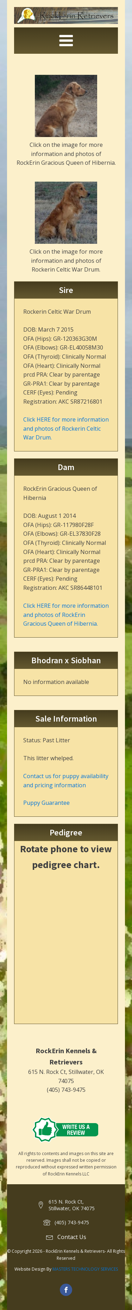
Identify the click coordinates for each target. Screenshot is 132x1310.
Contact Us (71, 1237)
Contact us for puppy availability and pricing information (65, 780)
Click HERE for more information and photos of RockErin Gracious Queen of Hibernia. (66, 614)
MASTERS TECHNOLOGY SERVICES (85, 1269)
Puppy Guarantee (46, 803)
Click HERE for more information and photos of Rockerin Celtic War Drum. (66, 428)
